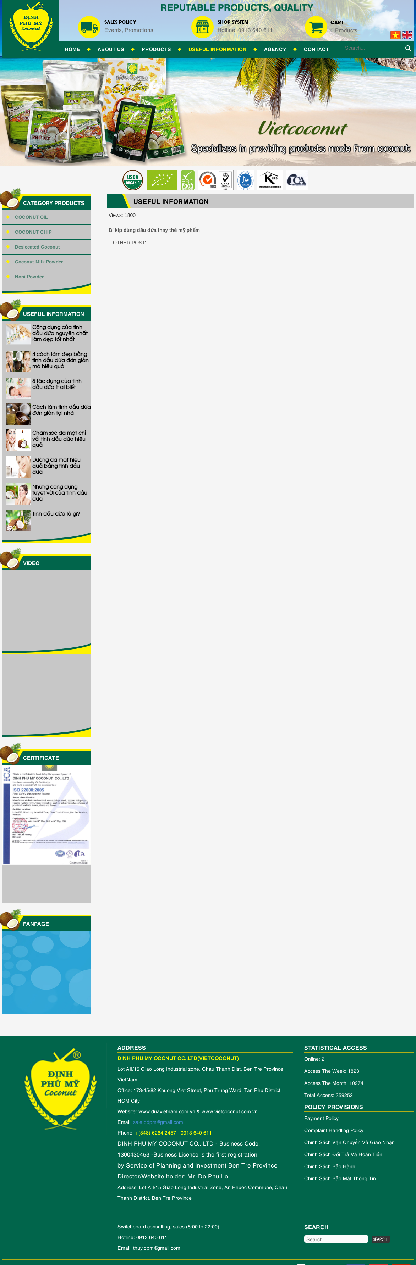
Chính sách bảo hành (329, 1166)
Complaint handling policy (333, 1129)
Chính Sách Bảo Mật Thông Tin (340, 1178)
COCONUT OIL (31, 216)
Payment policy (321, 1117)
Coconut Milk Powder (39, 261)
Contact (316, 48)
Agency (275, 48)
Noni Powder (29, 276)
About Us (111, 48)
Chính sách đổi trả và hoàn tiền (343, 1153)
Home (72, 48)
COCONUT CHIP (33, 231)
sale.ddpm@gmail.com (158, 1121)
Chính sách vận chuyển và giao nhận (349, 1141)
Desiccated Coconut (37, 246)
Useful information (217, 48)
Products (156, 48)
